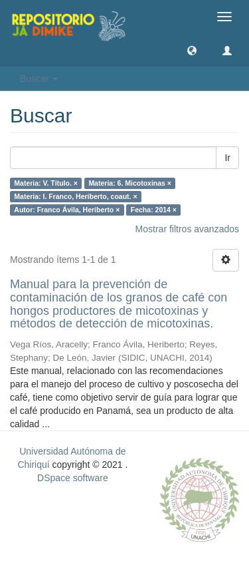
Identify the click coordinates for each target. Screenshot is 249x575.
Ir (227, 157)
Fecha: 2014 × (154, 210)
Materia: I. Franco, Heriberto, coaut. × (75, 196)
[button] (192, 50)
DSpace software (72, 478)
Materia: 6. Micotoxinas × (129, 183)
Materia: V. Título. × (46, 183)
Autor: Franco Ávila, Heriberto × (67, 210)
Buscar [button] (39, 78)
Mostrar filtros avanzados (187, 229)
